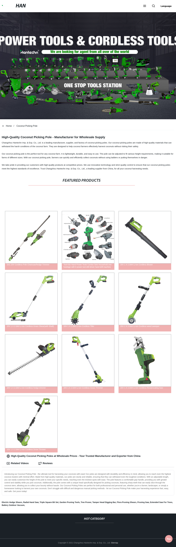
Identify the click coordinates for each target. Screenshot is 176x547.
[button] (145, 6)
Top (169, 539)
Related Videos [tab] (18, 463)
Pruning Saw (143, 502)
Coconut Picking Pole (26, 126)
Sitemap (114, 543)
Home (9, 126)
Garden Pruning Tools (70, 502)
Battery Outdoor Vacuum (13, 505)
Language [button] (166, 6)
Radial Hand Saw (30, 502)
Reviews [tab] (45, 463)
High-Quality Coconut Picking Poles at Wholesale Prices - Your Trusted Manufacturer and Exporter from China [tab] (74, 456)
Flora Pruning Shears (126, 502)
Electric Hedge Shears (12, 502)
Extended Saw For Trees (161, 502)
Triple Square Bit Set (49, 502)
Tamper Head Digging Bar (104, 502)
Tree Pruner (86, 502)
